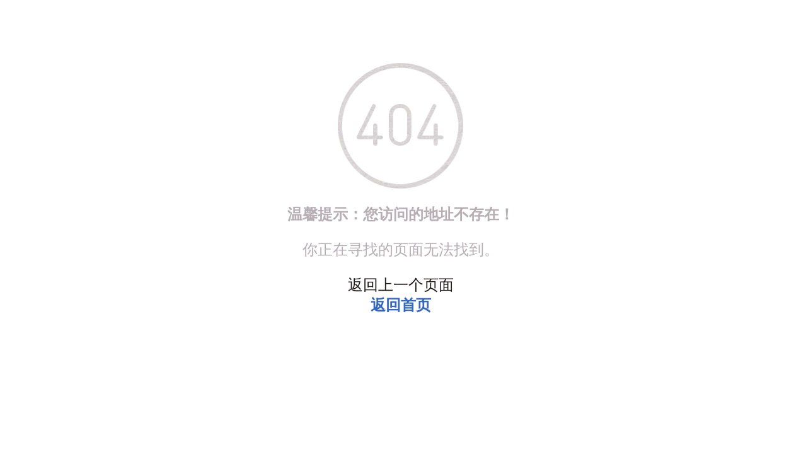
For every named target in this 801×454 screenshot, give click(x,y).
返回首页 (401, 305)
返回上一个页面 (401, 285)
